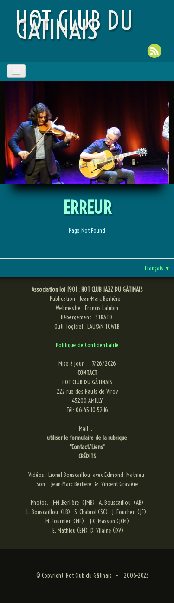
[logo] (88, 25)
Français (157, 268)
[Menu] (16, 71)
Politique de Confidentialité (87, 345)
